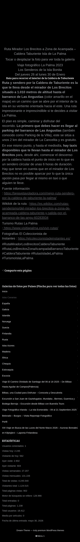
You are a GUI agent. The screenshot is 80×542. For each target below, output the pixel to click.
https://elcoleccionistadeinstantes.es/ (44, 238)
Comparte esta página (18, 270)
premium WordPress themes (51, 530)
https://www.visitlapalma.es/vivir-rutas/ (30, 228)
